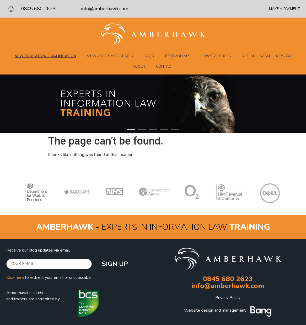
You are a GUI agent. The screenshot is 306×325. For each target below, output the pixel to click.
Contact (164, 66)
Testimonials (177, 56)
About (139, 66)
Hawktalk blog (216, 56)
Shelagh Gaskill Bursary (266, 56)
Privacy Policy (227, 298)
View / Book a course (110, 56)
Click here (15, 277)
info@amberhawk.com (104, 9)
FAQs (149, 56)
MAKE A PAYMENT (284, 8)
